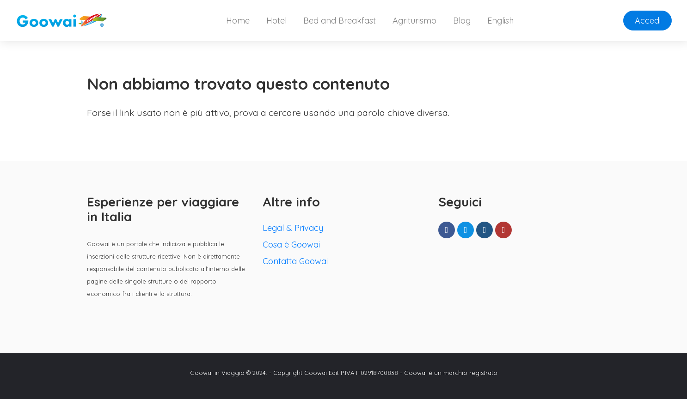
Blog (462, 20)
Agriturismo (414, 20)
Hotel (276, 20)
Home (238, 20)
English (500, 20)
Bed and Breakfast (339, 20)
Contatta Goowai (295, 261)
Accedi (648, 20)
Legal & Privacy (293, 228)
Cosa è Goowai (291, 244)
